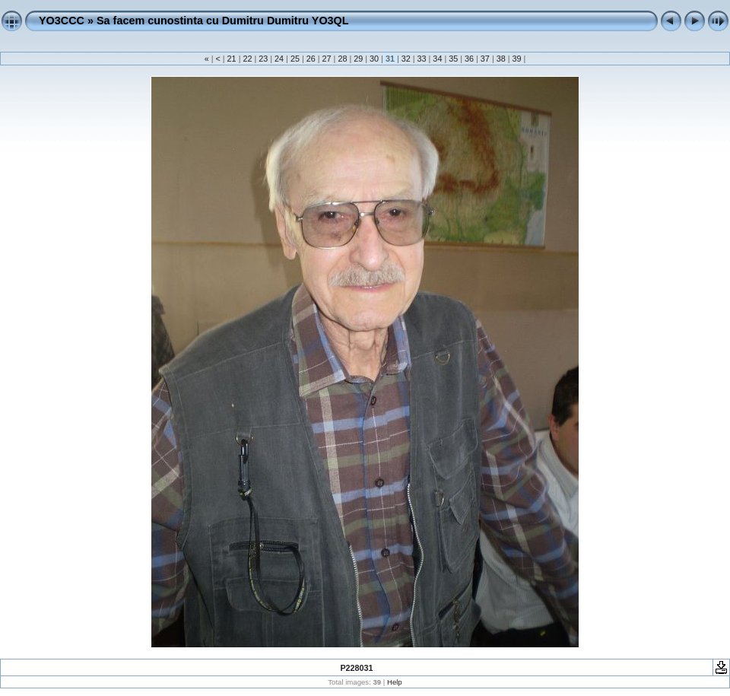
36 (469, 58)
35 (453, 58)
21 (232, 58)
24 (279, 58)
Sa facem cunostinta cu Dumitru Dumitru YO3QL (223, 20)
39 (517, 58)
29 (358, 58)
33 (422, 58)
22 (247, 58)
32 (406, 58)
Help (394, 682)
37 (485, 58)
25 (295, 58)
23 (263, 58)
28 (342, 58)
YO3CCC (61, 20)
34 (437, 58)
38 (501, 58)
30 (374, 58)
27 (327, 58)
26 (311, 58)
